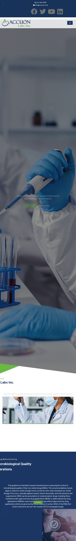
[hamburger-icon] (70, 23)
